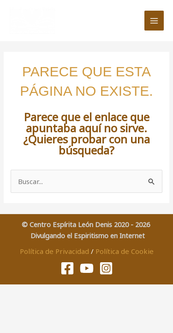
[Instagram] (106, 268)
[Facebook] (67, 268)
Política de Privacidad (54, 251)
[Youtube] (87, 268)
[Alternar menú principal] (154, 21)
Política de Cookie (124, 251)
